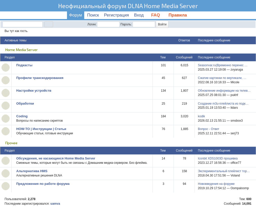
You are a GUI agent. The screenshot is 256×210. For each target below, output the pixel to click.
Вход (139, 15)
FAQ (156, 15)
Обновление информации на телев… (224, 90)
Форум (75, 15)
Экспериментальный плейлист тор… (224, 171)
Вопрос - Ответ (208, 129)
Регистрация (116, 15)
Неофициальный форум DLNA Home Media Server (128, 5)
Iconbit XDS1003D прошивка (218, 158)
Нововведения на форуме (216, 184)
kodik (201, 116)
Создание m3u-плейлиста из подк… (223, 103)
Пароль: (126, 24)
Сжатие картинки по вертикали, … (222, 78)
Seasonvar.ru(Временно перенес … (222, 65)
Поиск (93, 15)
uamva (55, 203)
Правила (177, 15)
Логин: (92, 24)
